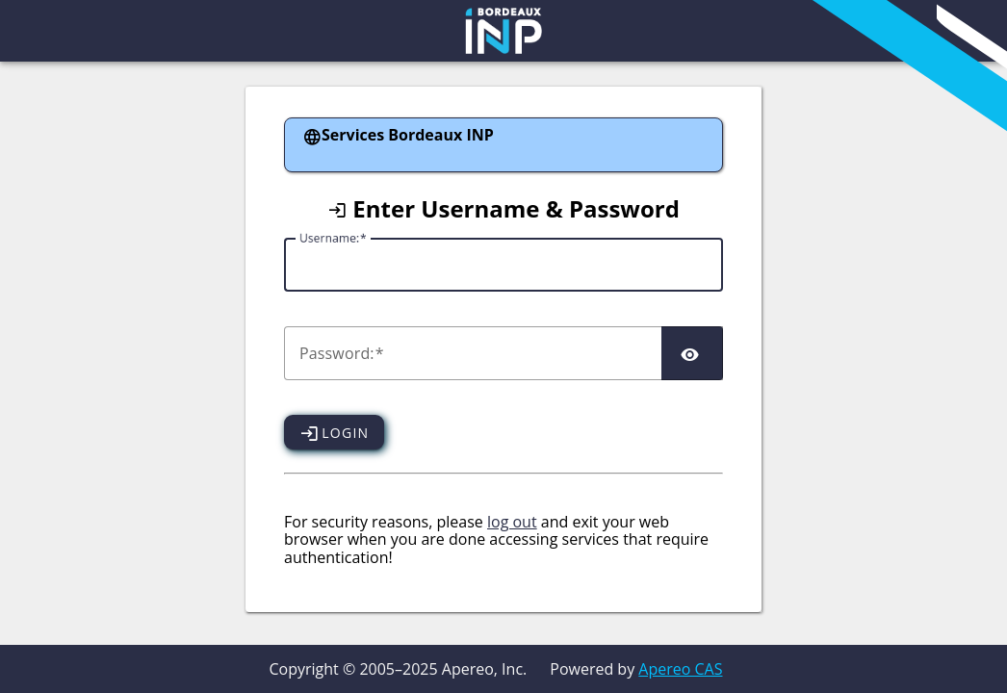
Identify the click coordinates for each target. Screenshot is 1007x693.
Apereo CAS (680, 669)
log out (512, 521)
